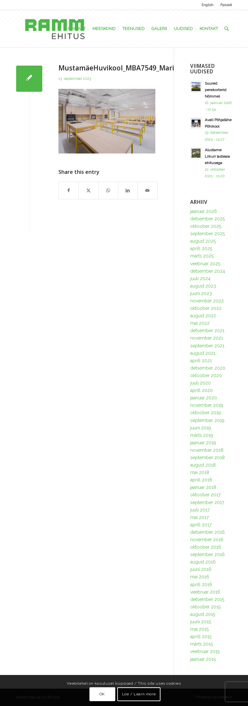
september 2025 (207, 233)
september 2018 (207, 457)
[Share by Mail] (147, 190)
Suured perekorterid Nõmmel (215, 90)
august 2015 (202, 614)
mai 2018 (199, 472)
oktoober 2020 (206, 375)
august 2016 (203, 561)
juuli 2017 (200, 509)
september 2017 (207, 502)
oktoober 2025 (205, 226)
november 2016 (206, 539)
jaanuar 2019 (203, 442)
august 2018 (203, 465)
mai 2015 (199, 629)
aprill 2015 (201, 636)
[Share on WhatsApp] (108, 190)
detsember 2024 (207, 271)
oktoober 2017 (205, 494)
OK (102, 694)
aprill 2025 (201, 248)
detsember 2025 (207, 218)
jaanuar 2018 (203, 487)
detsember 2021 (207, 330)
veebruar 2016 (205, 592)
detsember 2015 (207, 599)
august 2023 (203, 286)
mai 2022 (200, 323)
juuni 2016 (201, 569)
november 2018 (206, 450)
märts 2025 (201, 255)
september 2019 (207, 420)
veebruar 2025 (205, 263)
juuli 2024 (200, 278)
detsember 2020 (207, 368)
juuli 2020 (200, 382)
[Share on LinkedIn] (128, 190)
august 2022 (203, 315)
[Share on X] (88, 190)
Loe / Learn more (139, 694)
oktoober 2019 (205, 412)
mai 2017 (199, 517)
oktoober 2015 (205, 606)
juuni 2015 (200, 621)
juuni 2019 (200, 427)
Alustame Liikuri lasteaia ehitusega (217, 156)
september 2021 (207, 345)
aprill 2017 (201, 524)
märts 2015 (201, 644)
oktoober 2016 (205, 547)
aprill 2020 (201, 390)
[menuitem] (207, 4)
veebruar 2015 (205, 651)
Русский (226, 5)
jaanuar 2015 (203, 659)
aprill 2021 (201, 360)
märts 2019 (201, 435)
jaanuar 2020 (203, 397)
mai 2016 (199, 576)
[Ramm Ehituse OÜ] (54, 28)
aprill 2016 (201, 584)
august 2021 (202, 353)
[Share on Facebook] (68, 190)
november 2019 (206, 405)
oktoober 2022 (206, 308)
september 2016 (207, 554)
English (207, 5)
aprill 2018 (201, 479)
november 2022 (207, 300)
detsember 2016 (207, 532)
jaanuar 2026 (203, 211)
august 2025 (203, 241)
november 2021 (206, 338)
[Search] (226, 28)
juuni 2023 (201, 293)
